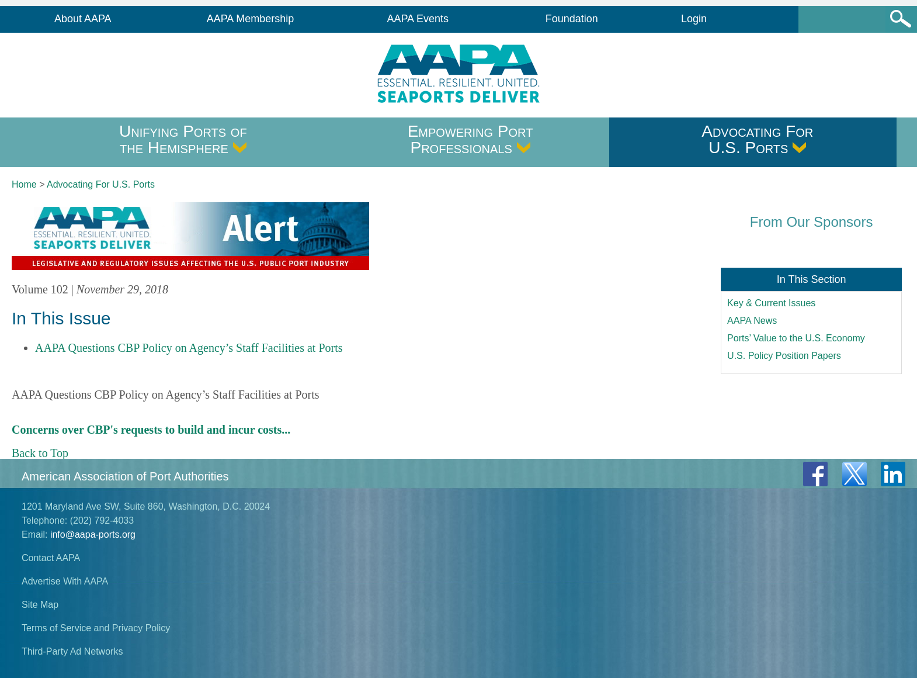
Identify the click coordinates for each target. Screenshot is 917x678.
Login (694, 19)
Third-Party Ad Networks (72, 651)
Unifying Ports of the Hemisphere (183, 139)
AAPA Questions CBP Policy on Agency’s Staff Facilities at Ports (189, 347)
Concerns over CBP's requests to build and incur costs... (151, 429)
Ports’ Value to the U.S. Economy (796, 338)
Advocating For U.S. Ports (757, 139)
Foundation (572, 19)
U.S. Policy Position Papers (784, 356)
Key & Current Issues (771, 303)
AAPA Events (418, 19)
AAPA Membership (250, 19)
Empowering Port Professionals (470, 139)
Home (24, 184)
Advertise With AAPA (65, 581)
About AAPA (83, 19)
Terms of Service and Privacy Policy (96, 628)
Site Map (40, 605)
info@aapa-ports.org (93, 534)
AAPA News (752, 321)
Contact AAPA (51, 558)
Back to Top (40, 453)
